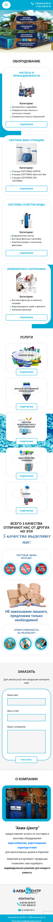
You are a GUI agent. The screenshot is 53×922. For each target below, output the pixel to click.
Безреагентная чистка (23, 235)
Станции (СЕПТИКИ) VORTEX (26, 171)
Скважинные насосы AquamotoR (28, 116)
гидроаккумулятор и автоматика (26, 44)
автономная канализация (26, 35)
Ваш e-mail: (26, 714)
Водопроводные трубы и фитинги (28, 306)
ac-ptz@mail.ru (28, 910)
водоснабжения (17, 842)
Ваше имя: (26, 698)
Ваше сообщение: (26, 739)
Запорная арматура (21, 309)
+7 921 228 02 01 (43, 6)
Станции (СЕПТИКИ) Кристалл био (29, 174)
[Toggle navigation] (6, 4)
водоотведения (37, 842)
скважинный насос (26, 27)
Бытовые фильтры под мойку (26, 239)
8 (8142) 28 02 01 (43, 3)
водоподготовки (27, 847)
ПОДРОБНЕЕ (26, 124)
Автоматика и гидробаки (24, 107)
